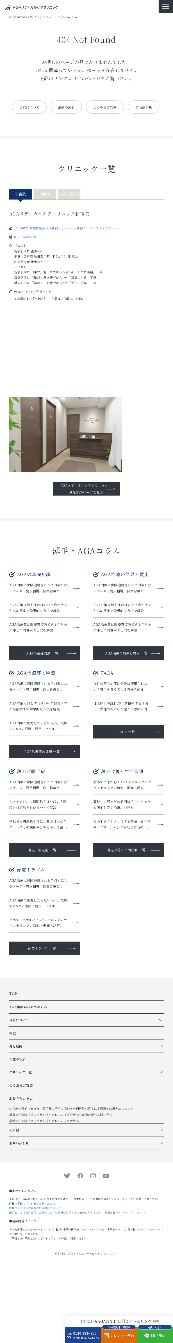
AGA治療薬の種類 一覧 (42, 789)
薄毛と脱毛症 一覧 (42, 901)
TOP (13, 1064)
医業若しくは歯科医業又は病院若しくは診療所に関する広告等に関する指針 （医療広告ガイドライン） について (77, 1283)
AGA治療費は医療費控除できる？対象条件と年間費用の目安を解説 (38, 651)
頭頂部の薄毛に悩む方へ (59, 1179)
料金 (12, 1103)
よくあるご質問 (124, 107)
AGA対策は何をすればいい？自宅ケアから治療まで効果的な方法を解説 (38, 631)
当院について (45, 107)
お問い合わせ (19, 1214)
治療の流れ (84, 107)
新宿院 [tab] (20, 211)
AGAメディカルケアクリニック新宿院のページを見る (84, 506)
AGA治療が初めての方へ (28, 1077)
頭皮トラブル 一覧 (42, 1019)
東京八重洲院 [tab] (69, 211)
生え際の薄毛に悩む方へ (26, 1179)
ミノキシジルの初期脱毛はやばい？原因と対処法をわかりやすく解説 (38, 849)
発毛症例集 (86, 124)
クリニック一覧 (20, 1143)
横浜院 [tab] (44, 211)
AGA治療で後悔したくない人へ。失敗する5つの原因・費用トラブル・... (38, 760)
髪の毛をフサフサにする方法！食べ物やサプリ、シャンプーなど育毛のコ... (122, 872)
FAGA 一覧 (126, 763)
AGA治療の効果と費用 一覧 (126, 677)
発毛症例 (15, 1116)
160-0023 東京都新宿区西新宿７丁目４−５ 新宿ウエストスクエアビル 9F (67, 245)
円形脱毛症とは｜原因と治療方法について (105, 1179)
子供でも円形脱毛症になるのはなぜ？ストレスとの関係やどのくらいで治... (38, 872)
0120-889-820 (25, 254)
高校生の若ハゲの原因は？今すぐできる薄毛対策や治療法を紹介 (122, 849)
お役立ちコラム (21, 1169)
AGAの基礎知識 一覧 (42, 677)
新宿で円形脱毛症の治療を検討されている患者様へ (44, 1185)
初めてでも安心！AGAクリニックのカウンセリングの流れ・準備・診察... (122, 826)
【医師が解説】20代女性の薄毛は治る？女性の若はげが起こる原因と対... (122, 734)
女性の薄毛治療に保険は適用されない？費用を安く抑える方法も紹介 (122, 711)
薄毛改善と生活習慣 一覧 (126, 901)
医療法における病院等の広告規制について (35, 1278)
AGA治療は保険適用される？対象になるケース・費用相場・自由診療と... (38, 608)
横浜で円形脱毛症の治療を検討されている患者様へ (44, 1191)
